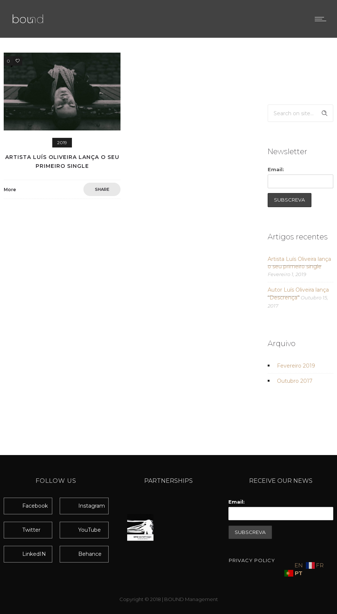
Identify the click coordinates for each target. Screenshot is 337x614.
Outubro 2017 (295, 381)
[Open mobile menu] (322, 18)
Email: (276, 169)
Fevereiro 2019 (296, 365)
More (10, 189)
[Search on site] (300, 113)
